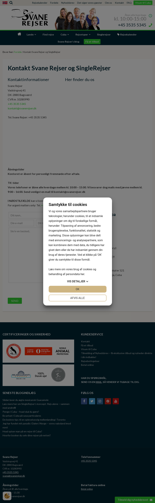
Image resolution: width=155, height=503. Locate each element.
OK (77, 289)
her (82, 274)
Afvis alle (77, 298)
